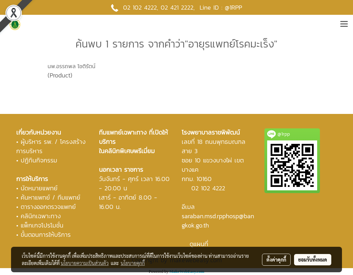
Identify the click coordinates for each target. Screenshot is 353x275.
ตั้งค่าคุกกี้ (276, 259)
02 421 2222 (177, 7)
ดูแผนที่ (199, 243)
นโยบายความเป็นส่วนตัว (85, 263)
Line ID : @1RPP (221, 7)
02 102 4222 (208, 188)
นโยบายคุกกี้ (133, 263)
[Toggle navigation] (344, 24)
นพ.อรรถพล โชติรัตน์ (71, 66)
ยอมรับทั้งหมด (312, 259)
